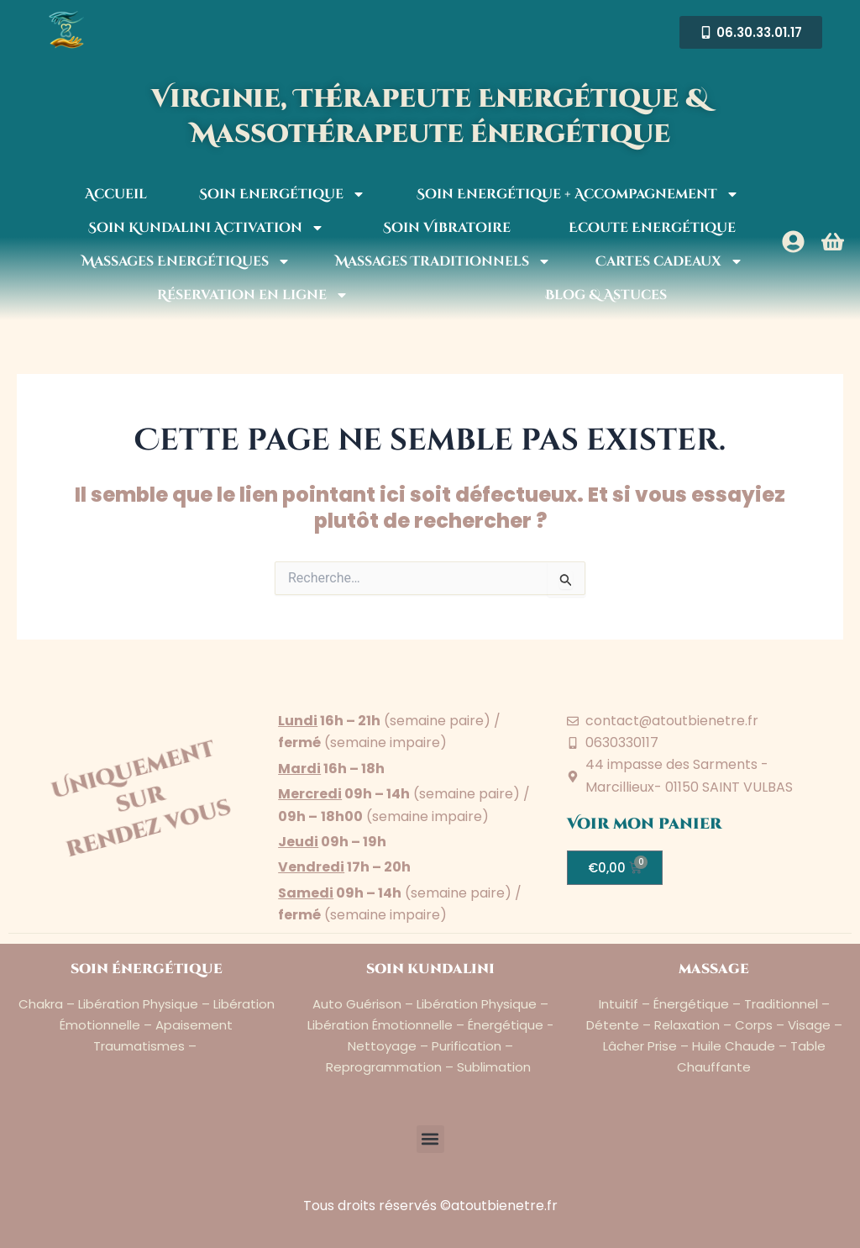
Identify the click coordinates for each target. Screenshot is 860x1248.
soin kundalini (430, 969)
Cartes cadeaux (669, 261)
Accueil (116, 194)
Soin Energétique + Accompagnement (578, 194)
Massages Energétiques (186, 261)
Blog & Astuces (606, 295)
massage (714, 969)
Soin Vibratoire (447, 228)
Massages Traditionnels (443, 261)
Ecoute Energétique (652, 228)
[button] (430, 1138)
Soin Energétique (282, 194)
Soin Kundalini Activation (206, 228)
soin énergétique (147, 969)
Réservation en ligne (253, 295)
